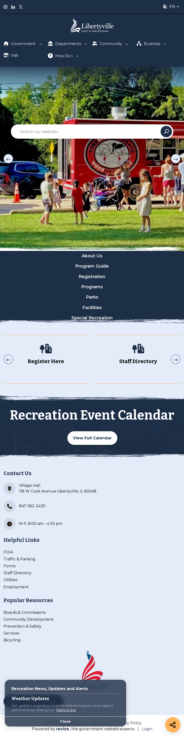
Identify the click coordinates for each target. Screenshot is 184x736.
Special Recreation (92, 317)
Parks (92, 297)
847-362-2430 (24, 506)
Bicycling (12, 640)
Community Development (29, 619)
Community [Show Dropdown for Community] (107, 43)
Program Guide (92, 266)
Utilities (10, 580)
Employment (16, 587)
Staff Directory (17, 573)
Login (147, 729)
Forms (9, 566)
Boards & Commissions (24, 612)
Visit (11, 55)
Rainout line (66, 710)
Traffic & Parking (19, 559)
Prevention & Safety (22, 626)
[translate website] (171, 7)
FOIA (8, 552)
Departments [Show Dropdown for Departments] (64, 43)
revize (62, 729)
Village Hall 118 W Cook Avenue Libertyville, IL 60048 (50, 488)
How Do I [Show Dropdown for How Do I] (60, 55)
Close (65, 721)
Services (11, 633)
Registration (92, 276)
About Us (92, 256)
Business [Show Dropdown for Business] (148, 43)
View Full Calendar (92, 438)
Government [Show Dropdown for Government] (20, 43)
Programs (92, 286)
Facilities (92, 307)
